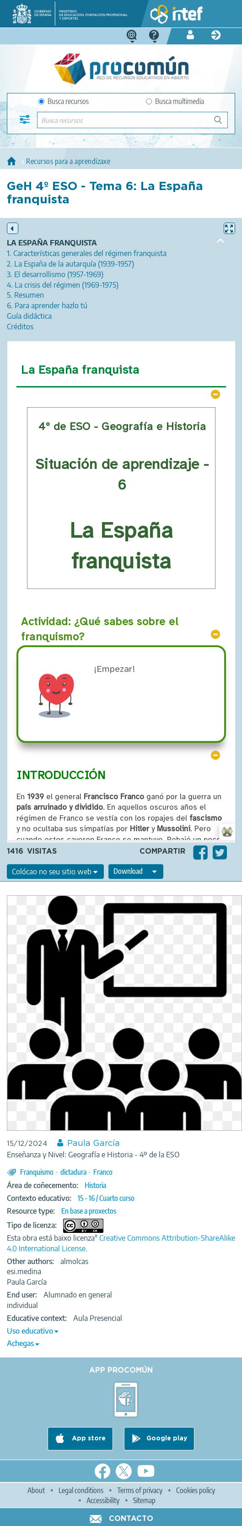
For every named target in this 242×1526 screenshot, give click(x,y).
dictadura (73, 1172)
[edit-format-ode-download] (135, 871)
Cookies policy (195, 1490)
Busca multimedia (175, 101)
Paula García (93, 1143)
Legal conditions (81, 1490)
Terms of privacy (139, 1490)
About (36, 1490)
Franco (103, 1172)
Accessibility (102, 1500)
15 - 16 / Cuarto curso (106, 1198)
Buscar (222, 123)
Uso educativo (30, 1330)
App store (88, 1438)
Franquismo (37, 1172)
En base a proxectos (88, 1210)
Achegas (20, 1343)
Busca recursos (63, 101)
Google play (166, 1438)
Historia (95, 1185)
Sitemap (144, 1500)
